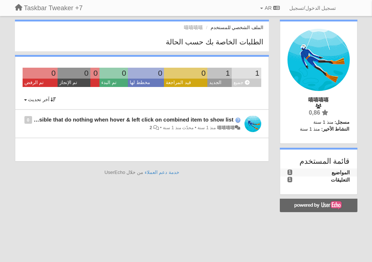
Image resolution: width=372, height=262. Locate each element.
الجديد (215, 82)
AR (269, 8)
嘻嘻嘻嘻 (226, 127)
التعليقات (340, 180)
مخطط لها (140, 82)
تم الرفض (34, 82)
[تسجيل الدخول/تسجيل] (312, 8)
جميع (242, 82)
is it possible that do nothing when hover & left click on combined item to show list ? (123, 119)
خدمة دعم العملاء (162, 172)
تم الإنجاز (68, 82)
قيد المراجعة (178, 82)
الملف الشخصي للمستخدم (237, 27)
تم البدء (109, 82)
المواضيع (341, 172)
